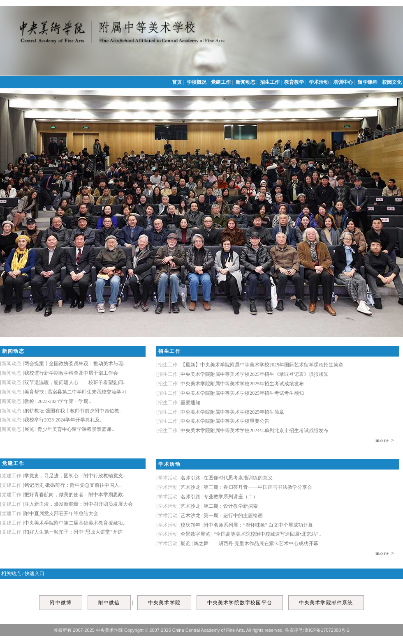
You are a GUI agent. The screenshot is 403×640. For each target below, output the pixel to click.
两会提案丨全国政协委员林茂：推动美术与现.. (62, 363)
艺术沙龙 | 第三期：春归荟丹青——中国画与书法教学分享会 (234, 487)
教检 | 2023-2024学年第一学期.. (45, 401)
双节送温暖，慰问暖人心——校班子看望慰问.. (62, 382)
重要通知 (178, 402)
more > (385, 440)
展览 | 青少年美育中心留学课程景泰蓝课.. (57, 429)
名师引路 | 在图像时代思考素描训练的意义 (214, 478)
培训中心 (343, 82)
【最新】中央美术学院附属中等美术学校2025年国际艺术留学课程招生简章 (249, 365)
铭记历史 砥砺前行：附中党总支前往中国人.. (61, 485)
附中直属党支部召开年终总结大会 (49, 513)
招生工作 (270, 82)
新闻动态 (246, 82)
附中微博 (61, 602)
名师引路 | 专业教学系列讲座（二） (207, 497)
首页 (177, 82)
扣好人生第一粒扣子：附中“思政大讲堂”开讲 (61, 532)
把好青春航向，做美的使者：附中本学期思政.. (62, 494)
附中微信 (109, 602)
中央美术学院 (164, 602)
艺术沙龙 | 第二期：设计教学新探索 (207, 506)
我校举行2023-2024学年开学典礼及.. (51, 420)
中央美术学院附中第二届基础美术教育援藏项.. (62, 523)
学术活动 (319, 82)
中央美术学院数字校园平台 (239, 602)
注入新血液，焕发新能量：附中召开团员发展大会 (66, 504)
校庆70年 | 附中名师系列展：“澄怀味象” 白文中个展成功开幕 (234, 525)
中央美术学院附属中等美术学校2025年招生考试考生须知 (230, 393)
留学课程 (368, 82)
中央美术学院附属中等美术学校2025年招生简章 (220, 412)
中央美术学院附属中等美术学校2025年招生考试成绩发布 (230, 384)
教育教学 (294, 82)
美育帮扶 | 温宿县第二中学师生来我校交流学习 (63, 392)
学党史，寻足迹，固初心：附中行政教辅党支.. (62, 476)
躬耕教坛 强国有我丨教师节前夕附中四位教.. (61, 411)
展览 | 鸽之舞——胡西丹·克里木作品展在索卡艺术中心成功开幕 (237, 543)
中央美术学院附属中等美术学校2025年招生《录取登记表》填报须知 (242, 374)
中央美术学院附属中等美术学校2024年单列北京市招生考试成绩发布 (242, 430)
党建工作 (221, 82)
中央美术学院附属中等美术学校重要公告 (212, 421)
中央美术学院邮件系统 (326, 602)
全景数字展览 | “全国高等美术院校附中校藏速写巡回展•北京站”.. (238, 534)
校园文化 (392, 82)
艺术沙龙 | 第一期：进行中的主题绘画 (209, 515)
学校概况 (197, 82)
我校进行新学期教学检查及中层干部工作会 (59, 373)
